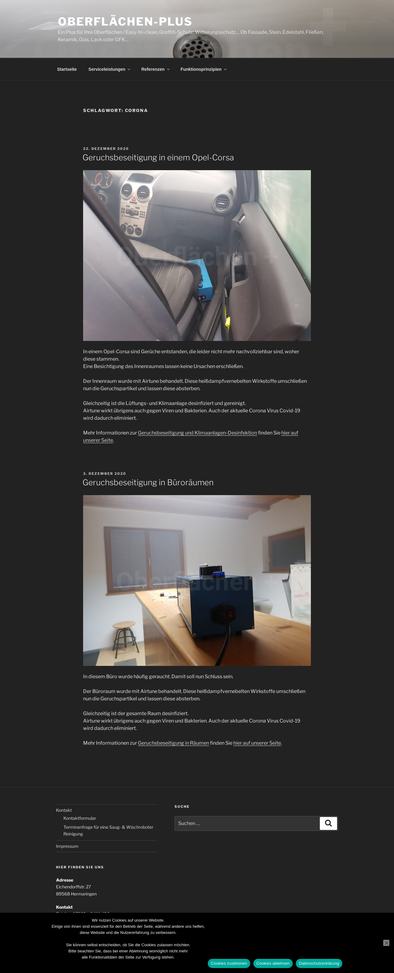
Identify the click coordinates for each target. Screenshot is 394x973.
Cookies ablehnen (273, 963)
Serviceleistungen (109, 69)
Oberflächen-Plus (125, 21)
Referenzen (155, 69)
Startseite (67, 69)
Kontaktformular (79, 818)
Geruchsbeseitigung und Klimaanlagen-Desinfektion (197, 433)
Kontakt (64, 810)
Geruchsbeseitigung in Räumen (173, 743)
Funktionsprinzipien (204, 69)
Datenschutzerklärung (319, 963)
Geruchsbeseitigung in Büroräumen (148, 482)
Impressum (67, 846)
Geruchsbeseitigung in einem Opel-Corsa (158, 157)
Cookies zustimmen (229, 963)
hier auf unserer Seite (257, 743)
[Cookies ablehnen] (386, 943)
